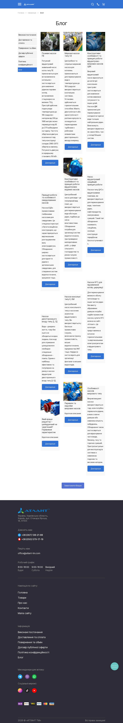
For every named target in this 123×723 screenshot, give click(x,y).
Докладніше (50, 163)
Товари (22, 597)
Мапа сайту (24, 613)
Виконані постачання (27, 35)
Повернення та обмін (27, 48)
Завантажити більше (72, 485)
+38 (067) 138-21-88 (32, 535)
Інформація (32, 13)
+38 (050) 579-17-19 (32, 539)
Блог (20, 70)
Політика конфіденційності (25, 63)
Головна (21, 13)
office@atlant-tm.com (29, 553)
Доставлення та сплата (25, 41)
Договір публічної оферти (25, 54)
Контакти (23, 608)
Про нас (22, 602)
